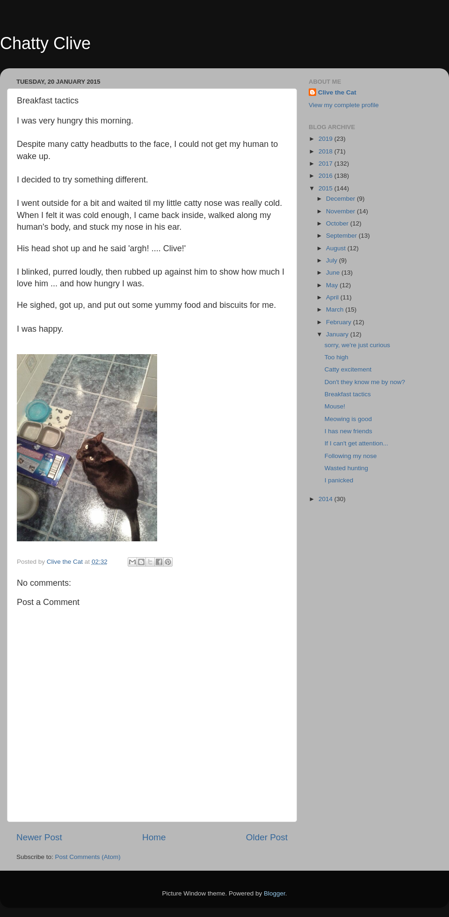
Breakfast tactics (348, 394)
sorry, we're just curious (357, 345)
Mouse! (335, 406)
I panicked (339, 480)
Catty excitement (348, 369)
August (337, 248)
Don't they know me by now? (365, 382)
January (338, 334)
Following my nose (351, 455)
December (341, 198)
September (342, 235)
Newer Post (39, 837)
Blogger (274, 893)
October (338, 223)
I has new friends (348, 431)
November (341, 211)
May (333, 285)
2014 (326, 498)
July (332, 260)
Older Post (267, 837)
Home (154, 837)
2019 (326, 138)
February (339, 322)
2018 (326, 151)
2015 (326, 188)
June (333, 272)
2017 (326, 163)
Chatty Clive (45, 43)
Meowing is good (348, 418)
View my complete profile (344, 105)
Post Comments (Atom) (88, 856)
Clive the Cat (337, 92)
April (333, 297)
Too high (336, 357)
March (335, 309)
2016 (326, 175)
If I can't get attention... (356, 443)
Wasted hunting (346, 468)
